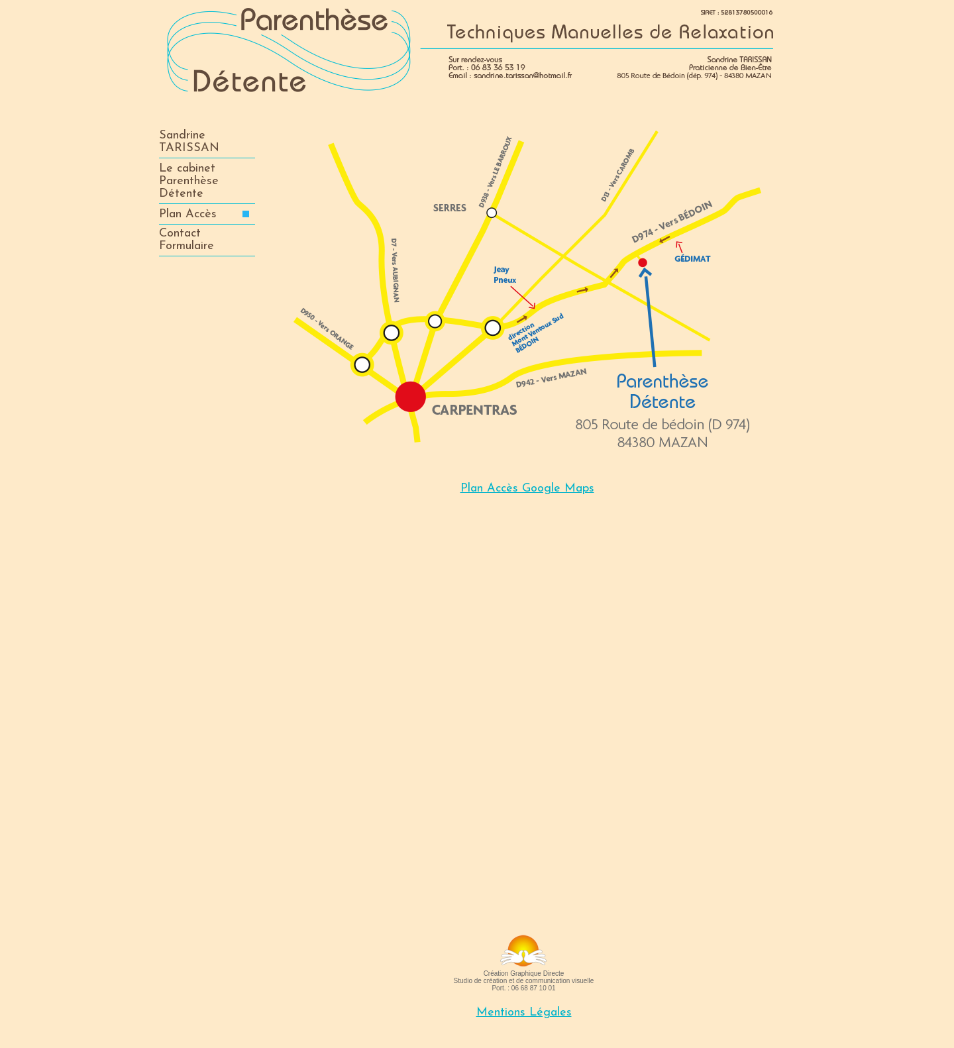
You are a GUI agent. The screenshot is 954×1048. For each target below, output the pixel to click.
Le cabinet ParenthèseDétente (189, 181)
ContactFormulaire (186, 239)
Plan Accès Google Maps (527, 488)
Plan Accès (204, 214)
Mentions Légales (524, 1012)
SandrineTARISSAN (189, 141)
